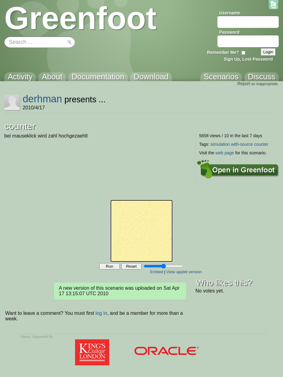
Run (109, 266)
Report (243, 83)
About (25, 336)
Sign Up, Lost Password (248, 59)
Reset (131, 266)
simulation (220, 144)
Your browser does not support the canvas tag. (141, 231)
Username (229, 12)
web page (224, 152)
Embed (156, 272)
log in (101, 313)
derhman (42, 98)
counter (261, 144)
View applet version (184, 272)
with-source (242, 144)
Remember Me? (223, 52)
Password (229, 32)
